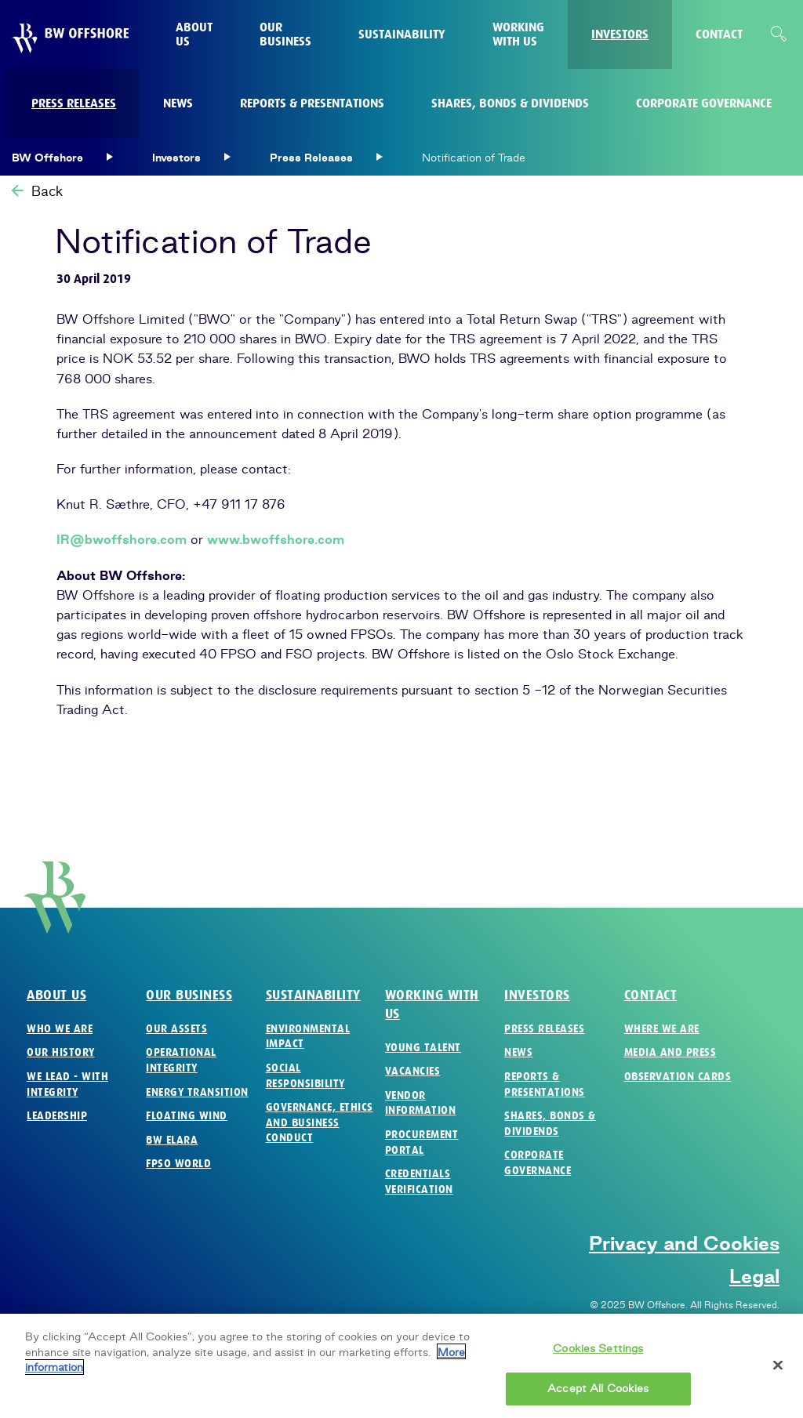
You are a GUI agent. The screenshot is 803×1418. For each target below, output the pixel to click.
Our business (189, 995)
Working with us (432, 1004)
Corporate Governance (537, 1162)
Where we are (661, 1028)
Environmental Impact (308, 1036)
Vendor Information (420, 1103)
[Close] (778, 1372)
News (518, 1052)
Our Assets (176, 1028)
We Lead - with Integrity (67, 1084)
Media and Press (670, 1052)
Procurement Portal (422, 1142)
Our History (61, 1052)
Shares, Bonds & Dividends (550, 1123)
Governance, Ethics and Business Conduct (319, 1122)
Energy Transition (197, 1092)
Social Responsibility (305, 1075)
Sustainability (313, 995)
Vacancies (413, 1071)
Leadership (57, 1115)
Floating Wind (186, 1115)
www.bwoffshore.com (275, 539)
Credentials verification (419, 1181)
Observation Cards (678, 1076)
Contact (651, 995)
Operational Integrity (181, 1060)
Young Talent (423, 1047)
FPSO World (178, 1163)
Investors (537, 995)
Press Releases (544, 1028)
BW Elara (172, 1140)
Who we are (60, 1028)
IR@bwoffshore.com (121, 539)
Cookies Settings (598, 1354)
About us (56, 995)
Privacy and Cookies (684, 1243)
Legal (754, 1276)
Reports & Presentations (544, 1084)
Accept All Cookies (598, 1394)
